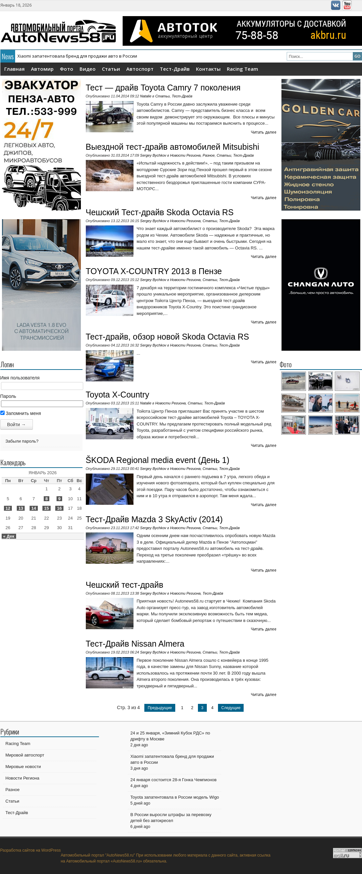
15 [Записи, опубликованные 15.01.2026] (46, 508)
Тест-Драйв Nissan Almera (135, 643)
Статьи (111, 68)
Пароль (8, 396)
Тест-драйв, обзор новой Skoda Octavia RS (167, 336)
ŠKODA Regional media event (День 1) (157, 460)
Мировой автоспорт (25, 755)
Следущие (230, 708)
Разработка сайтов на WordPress (30, 850)
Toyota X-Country (117, 394)
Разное (209, 155)
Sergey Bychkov (153, 155)
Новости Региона (185, 155)
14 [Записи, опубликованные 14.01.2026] (33, 508)
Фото (66, 68)
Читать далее (264, 132)
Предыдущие (160, 708)
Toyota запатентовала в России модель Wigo (175, 797)
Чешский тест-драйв (124, 584)
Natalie (145, 96)
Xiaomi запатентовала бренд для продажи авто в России (77, 56)
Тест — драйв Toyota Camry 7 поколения (163, 87)
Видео (88, 68)
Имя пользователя (20, 377)
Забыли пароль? (22, 441)
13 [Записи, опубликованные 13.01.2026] (20, 508)
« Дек (8, 536)
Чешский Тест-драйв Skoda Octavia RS (160, 212)
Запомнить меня (20, 413)
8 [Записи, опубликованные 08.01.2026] (46, 498)
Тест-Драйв (175, 68)
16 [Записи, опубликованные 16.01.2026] (59, 508)
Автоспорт (140, 68)
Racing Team (242, 68)
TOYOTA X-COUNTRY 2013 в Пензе (154, 271)
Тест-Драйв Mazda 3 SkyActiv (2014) (154, 519)
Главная (14, 68)
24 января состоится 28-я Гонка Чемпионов (174, 779)
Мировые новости (23, 766)
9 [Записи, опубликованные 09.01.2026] (59, 498)
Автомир (42, 68)
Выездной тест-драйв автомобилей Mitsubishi (172, 146)
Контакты (208, 68)
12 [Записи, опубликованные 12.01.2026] (8, 508)
